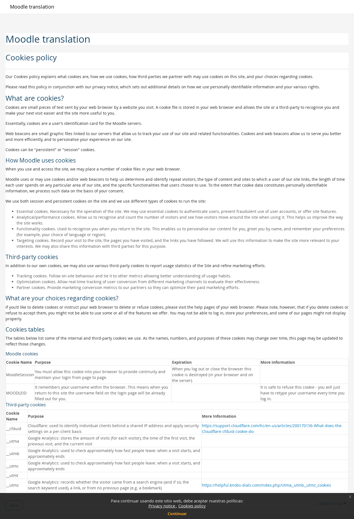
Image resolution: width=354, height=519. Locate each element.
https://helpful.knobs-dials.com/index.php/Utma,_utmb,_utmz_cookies (266, 485)
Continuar (177, 513)
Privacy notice (162, 505)
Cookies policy (192, 505)
